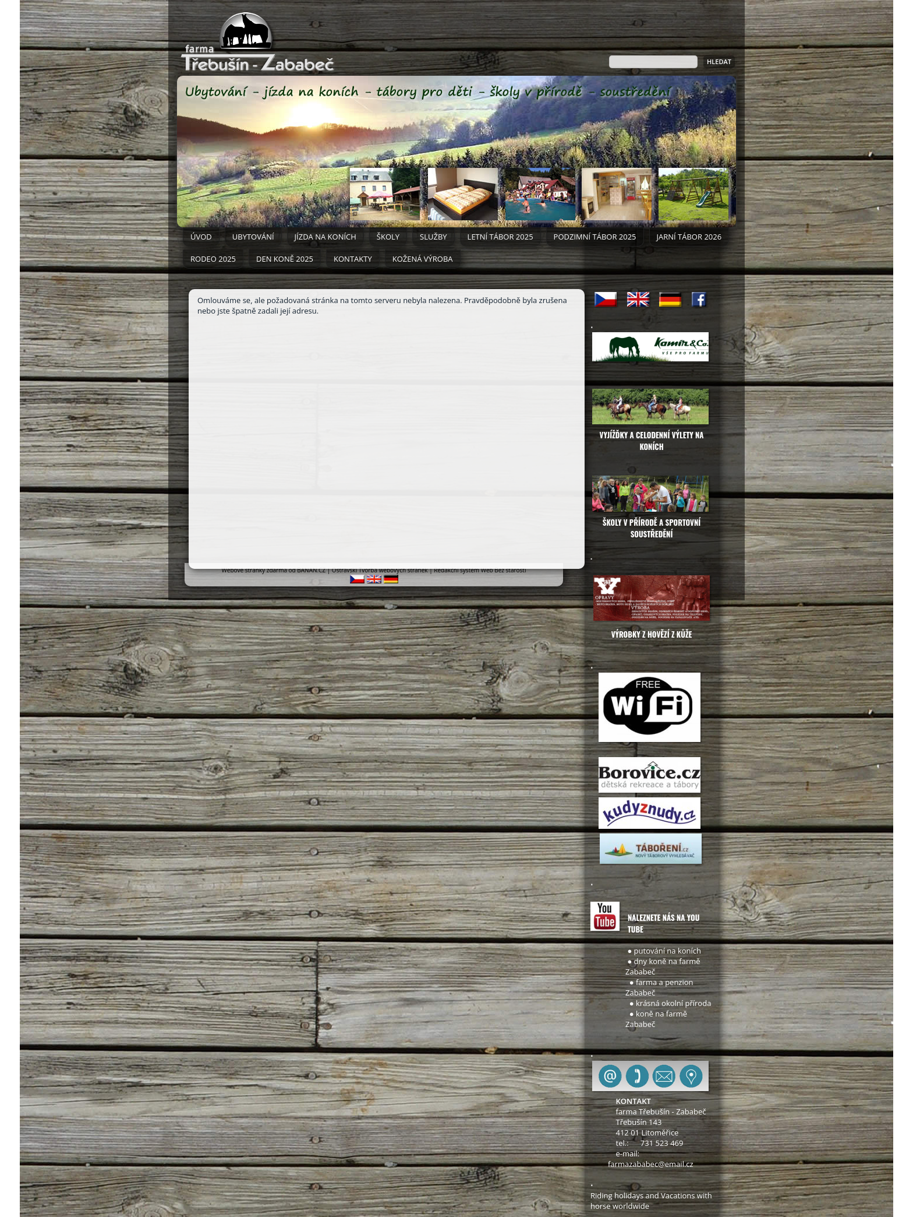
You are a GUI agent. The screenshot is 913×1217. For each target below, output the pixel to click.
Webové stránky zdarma (254, 570)
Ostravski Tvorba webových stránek (380, 570)
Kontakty (353, 259)
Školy (388, 236)
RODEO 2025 (213, 259)
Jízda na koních (325, 236)
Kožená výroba (422, 259)
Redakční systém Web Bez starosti (480, 570)
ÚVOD (201, 236)
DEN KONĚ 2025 (284, 259)
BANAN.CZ (311, 570)
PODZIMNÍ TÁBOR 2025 (595, 236)
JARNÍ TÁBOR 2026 (689, 236)
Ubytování (253, 236)
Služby (433, 236)
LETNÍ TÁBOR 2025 (500, 236)
